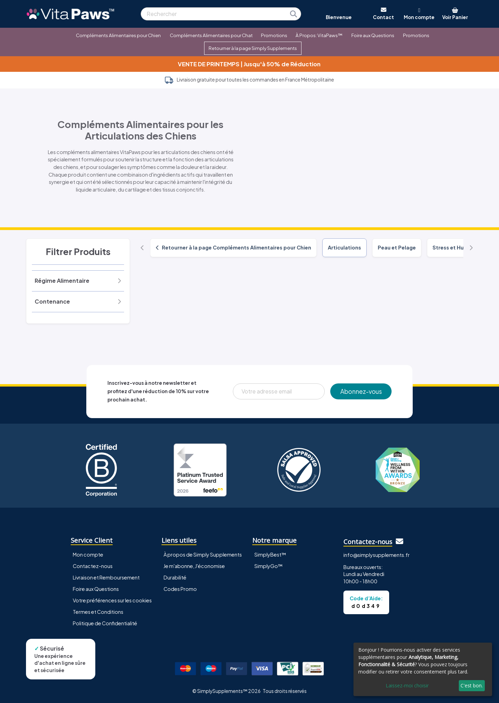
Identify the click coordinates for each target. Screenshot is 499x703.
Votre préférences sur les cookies (112, 600)
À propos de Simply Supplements (203, 554)
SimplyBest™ (270, 554)
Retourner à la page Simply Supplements (253, 48)
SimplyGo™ (268, 566)
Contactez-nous (93, 566)
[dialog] (422, 669)
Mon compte (88, 554)
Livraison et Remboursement (106, 577)
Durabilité (175, 577)
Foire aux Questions (372, 35)
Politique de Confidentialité (105, 623)
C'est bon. (472, 685)
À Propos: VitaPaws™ (319, 35)
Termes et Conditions (98, 612)
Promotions (274, 35)
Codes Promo (180, 589)
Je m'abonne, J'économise (194, 566)
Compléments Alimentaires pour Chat (211, 35)
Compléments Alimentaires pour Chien (118, 35)
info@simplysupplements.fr (376, 554)
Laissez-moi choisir (407, 685)
